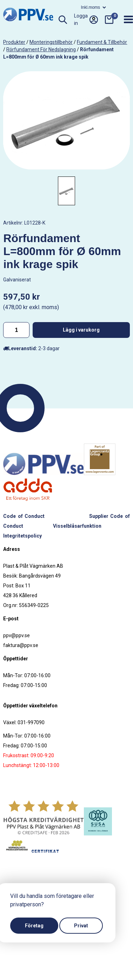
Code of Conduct (23, 516)
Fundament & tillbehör (102, 42)
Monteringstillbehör (51, 42)
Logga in (86, 19)
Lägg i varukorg (81, 330)
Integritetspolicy (22, 536)
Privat (81, 925)
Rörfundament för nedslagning (41, 49)
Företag (34, 925)
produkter (14, 42)
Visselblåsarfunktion (77, 526)
